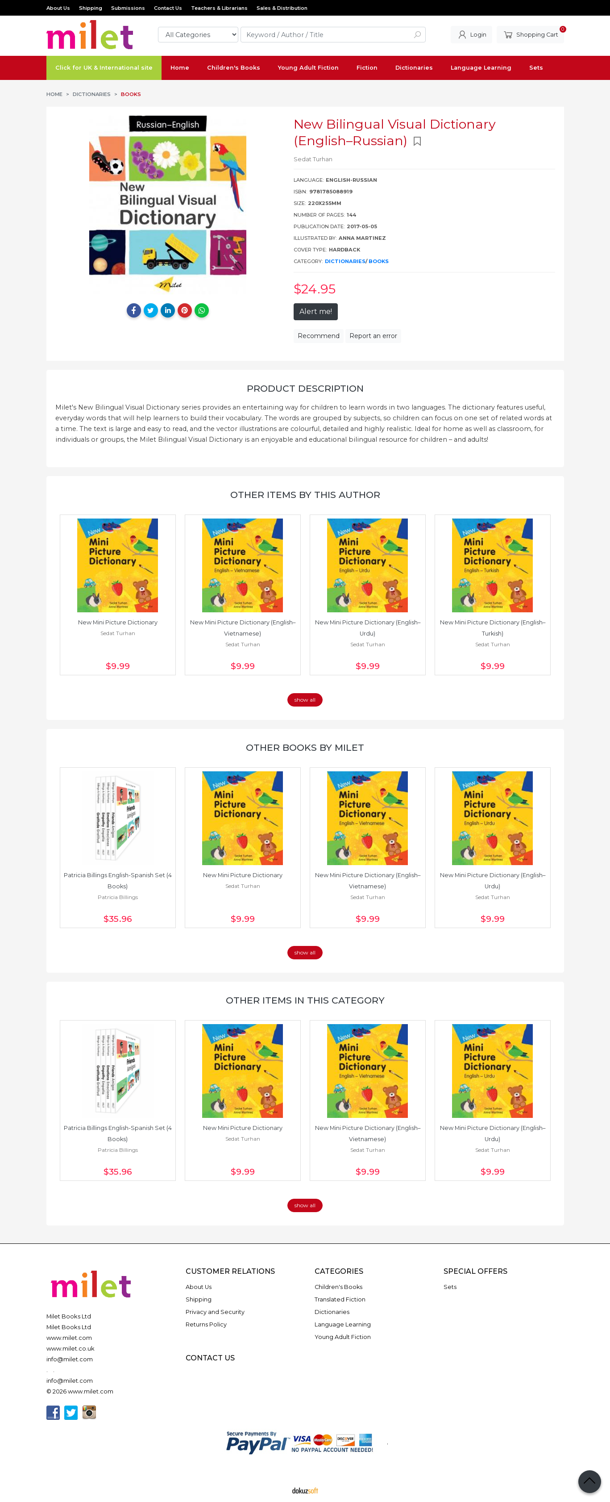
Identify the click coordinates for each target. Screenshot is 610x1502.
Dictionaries (345, 261)
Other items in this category (305, 1000)
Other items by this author (305, 494)
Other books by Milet (305, 747)
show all (305, 699)
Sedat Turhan (117, 633)
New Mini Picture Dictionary (118, 622)
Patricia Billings (118, 897)
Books (379, 261)
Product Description (305, 388)
